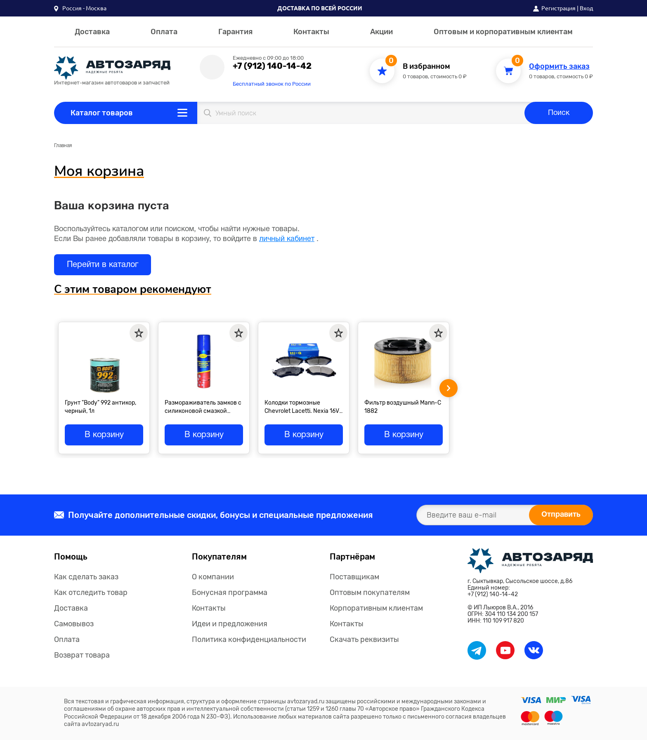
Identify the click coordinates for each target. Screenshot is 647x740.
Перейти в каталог (102, 265)
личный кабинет (286, 239)
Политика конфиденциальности (249, 639)
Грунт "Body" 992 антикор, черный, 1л (100, 406)
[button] (80, 8)
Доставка (92, 31)
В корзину (104, 435)
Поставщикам (354, 576)
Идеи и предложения (229, 623)
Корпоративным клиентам (376, 608)
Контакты (311, 31)
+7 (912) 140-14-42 (272, 66)
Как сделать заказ (86, 576)
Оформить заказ (559, 66)
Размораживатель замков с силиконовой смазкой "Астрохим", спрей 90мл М (203, 406)
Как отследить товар (91, 592)
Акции (381, 31)
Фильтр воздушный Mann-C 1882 (402, 406)
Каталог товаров (102, 112)
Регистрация (558, 8)
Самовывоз (74, 623)
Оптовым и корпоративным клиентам (503, 31)
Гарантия (235, 31)
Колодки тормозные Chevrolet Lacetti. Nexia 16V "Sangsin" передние (301, 406)
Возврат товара (82, 655)
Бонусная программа (229, 592)
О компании (213, 576)
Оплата (164, 31)
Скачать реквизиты (364, 639)
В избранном (426, 66)
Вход (586, 8)
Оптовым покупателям (370, 592)
